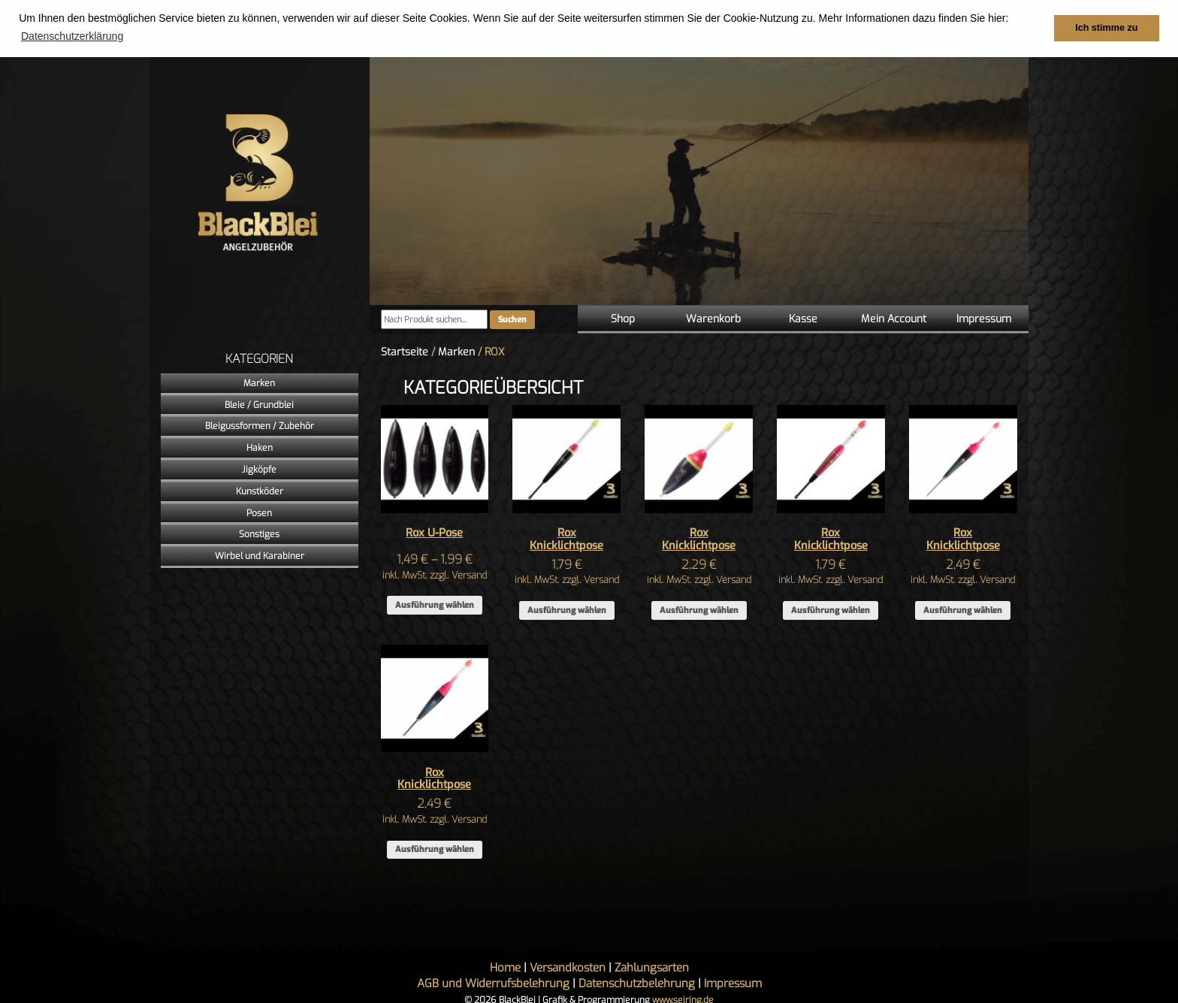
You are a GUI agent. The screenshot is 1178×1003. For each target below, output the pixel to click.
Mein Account (893, 318)
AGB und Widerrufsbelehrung (493, 982)
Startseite (404, 351)
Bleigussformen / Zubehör (259, 426)
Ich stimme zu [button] (1106, 28)
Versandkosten (568, 966)
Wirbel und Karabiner (259, 555)
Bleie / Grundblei (259, 404)
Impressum (983, 318)
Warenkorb (713, 318)
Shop (623, 318)
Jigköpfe (259, 469)
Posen (259, 512)
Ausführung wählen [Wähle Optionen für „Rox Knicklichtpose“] (566, 609)
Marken (259, 382)
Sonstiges (259, 534)
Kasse (803, 318)
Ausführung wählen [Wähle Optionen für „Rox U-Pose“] (434, 604)
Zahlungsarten (652, 966)
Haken (259, 447)
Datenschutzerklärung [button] (72, 36)
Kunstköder (259, 491)
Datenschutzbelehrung (636, 982)
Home (505, 966)
